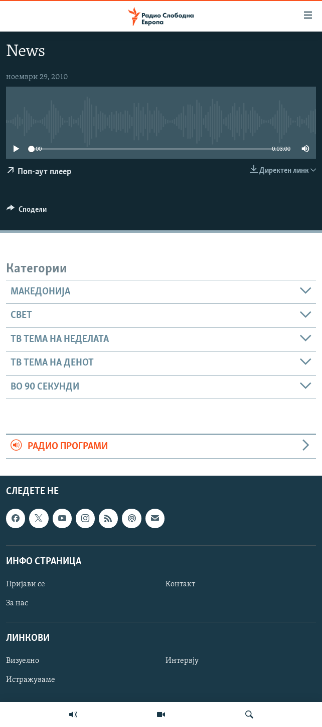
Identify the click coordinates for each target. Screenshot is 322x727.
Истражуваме (30, 680)
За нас (17, 603)
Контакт (180, 584)
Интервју (182, 661)
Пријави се (25, 584)
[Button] (27, 211)
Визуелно (22, 661)
